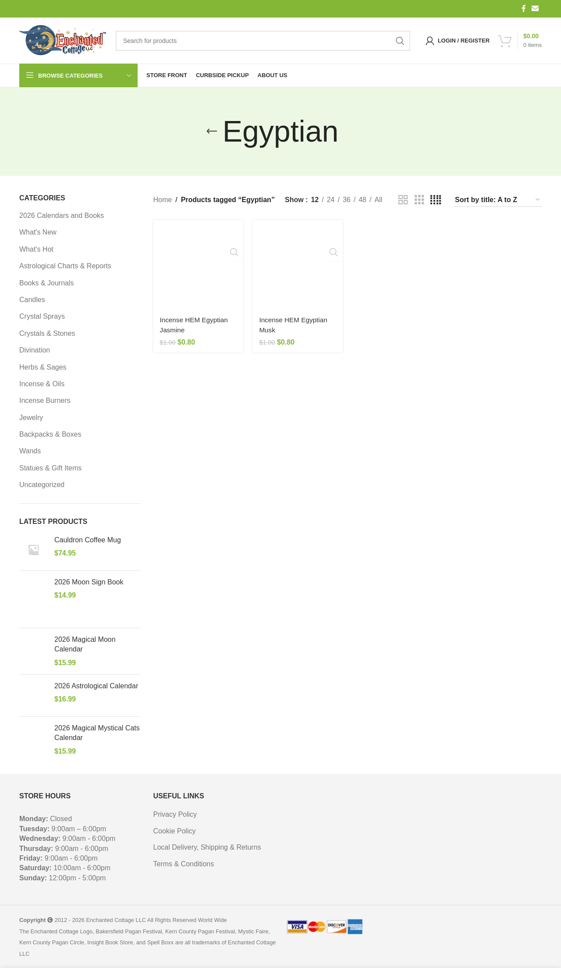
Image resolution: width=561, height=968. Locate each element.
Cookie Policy (174, 831)
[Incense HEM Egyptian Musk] (297, 263)
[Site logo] (63, 40)
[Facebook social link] (523, 8)
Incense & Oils (41, 384)
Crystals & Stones (47, 333)
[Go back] (212, 131)
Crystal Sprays (42, 316)
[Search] (263, 41)
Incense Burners (45, 400)
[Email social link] (535, 8)
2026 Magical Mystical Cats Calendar (97, 732)
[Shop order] (498, 200)
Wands (30, 451)
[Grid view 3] (419, 200)
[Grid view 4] (435, 200)
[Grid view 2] (403, 200)
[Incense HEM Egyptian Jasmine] (197, 263)
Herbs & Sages (43, 367)
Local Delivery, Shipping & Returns (207, 847)
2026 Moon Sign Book (88, 582)
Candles (32, 299)
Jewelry (31, 417)
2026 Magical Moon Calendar (85, 644)
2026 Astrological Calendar (96, 686)
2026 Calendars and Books (61, 215)
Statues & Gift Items (50, 468)
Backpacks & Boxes (50, 434)
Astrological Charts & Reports (65, 266)
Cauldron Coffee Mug (87, 540)
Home (162, 199)
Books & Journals (46, 283)
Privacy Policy (175, 814)
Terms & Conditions (183, 864)
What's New (38, 232)
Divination (34, 350)
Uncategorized (41, 484)
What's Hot (36, 249)
